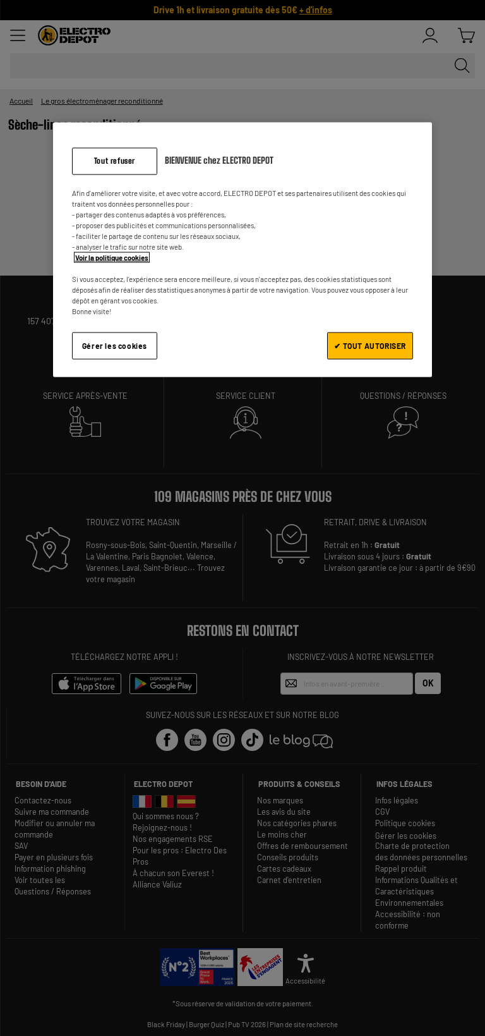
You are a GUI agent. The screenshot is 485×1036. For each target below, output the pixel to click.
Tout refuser (114, 160)
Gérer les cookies (114, 345)
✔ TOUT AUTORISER (370, 345)
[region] (242, 249)
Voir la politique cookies (111, 257)
